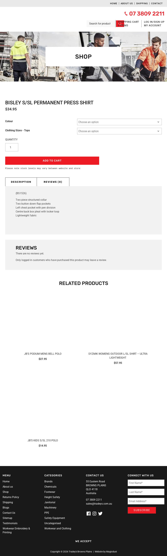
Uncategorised (52, 523)
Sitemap (7, 518)
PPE (46, 512)
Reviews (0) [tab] (53, 181)
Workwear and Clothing (57, 528)
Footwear (49, 491)
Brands (48, 481)
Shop (6, 491)
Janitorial (49, 502)
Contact (157, 3)
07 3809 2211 (94, 499)
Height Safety (52, 497)
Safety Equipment (54, 518)
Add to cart (52, 160)
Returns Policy (11, 497)
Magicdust (111, 551)
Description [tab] (21, 181)
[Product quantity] (11, 147)
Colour (9, 121)
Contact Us (9, 512)
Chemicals (50, 486)
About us (127, 3)
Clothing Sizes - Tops (17, 130)
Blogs (6, 507)
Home (113, 3)
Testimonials (10, 523)
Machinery (50, 507)
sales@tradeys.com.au (99, 503)
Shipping (142, 3)
